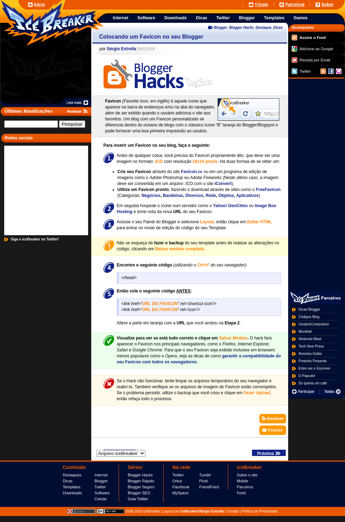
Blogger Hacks (241, 27)
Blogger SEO (139, 493)
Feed (241, 493)
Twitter (301, 71)
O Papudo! (307, 376)
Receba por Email (311, 60)
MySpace (180, 493)
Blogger (220, 27)
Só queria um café (313, 383)
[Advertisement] (316, 184)
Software (102, 493)
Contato (233, 511)
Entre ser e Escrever (315, 368)
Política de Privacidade (260, 511)
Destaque (263, 27)
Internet (100, 475)
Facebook (180, 487)
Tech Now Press (311, 346)
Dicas (278, 27)
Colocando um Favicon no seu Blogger (151, 37)
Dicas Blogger (309, 309)
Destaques (72, 475)
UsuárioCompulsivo (314, 324)
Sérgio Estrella (121, 48)
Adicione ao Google (312, 49)
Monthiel (305, 331)
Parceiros (245, 487)
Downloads (72, 493)
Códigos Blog (309, 317)
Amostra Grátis (310, 354)
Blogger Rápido (141, 481)
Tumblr (205, 475)
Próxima (268, 453)
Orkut (177, 481)
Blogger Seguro (141, 487)
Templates (71, 487)
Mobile (242, 481)
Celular (100, 499)
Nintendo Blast (310, 339)
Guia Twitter (138, 499)
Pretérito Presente (313, 361)
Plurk (203, 481)
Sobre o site (247, 475)
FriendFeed (209, 487)
